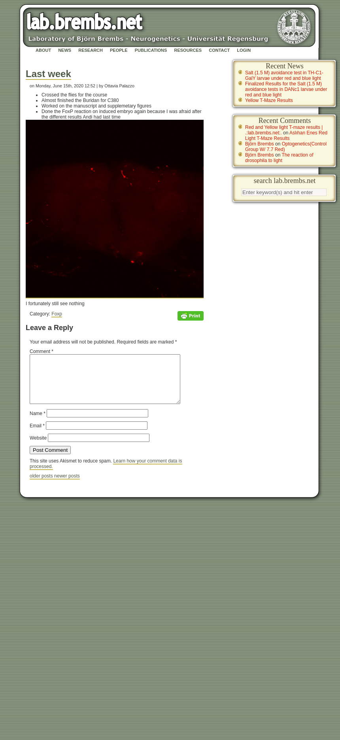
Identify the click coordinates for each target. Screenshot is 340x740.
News (64, 50)
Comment (41, 351)
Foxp (56, 314)
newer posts (67, 485)
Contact (219, 50)
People (119, 50)
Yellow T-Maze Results (269, 100)
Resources (188, 50)
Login (244, 50)
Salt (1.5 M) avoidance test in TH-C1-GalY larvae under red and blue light (284, 75)
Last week (48, 73)
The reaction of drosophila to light (279, 157)
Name (37, 423)
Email (37, 435)
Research (90, 50)
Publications (151, 50)
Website (38, 447)
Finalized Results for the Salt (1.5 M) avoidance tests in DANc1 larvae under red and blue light (286, 89)
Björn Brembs (259, 144)
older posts (42, 485)
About (43, 50)
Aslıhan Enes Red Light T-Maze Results (286, 135)
